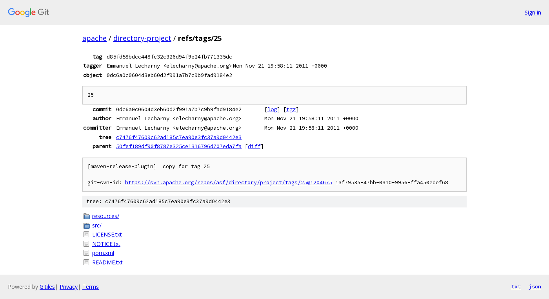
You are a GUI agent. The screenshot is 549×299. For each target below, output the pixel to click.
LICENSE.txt (107, 234)
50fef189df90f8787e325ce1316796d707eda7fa (179, 146)
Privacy (69, 286)
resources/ (105, 216)
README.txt (107, 262)
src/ (97, 225)
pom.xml (103, 253)
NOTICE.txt (106, 244)
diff (254, 146)
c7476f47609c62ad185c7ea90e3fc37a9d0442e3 (179, 137)
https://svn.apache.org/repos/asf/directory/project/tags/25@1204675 (228, 182)
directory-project (142, 38)
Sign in (533, 12)
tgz (291, 109)
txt (516, 286)
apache (94, 38)
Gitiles (47, 286)
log (272, 109)
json (535, 286)
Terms (90, 286)
